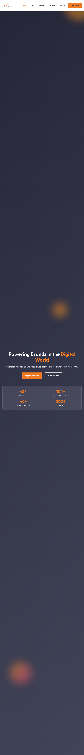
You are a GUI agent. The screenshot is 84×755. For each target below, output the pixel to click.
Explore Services (32, 376)
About (33, 6)
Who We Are (53, 376)
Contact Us (75, 6)
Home (25, 6)
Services (52, 6)
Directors (61, 6)
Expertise (41, 6)
